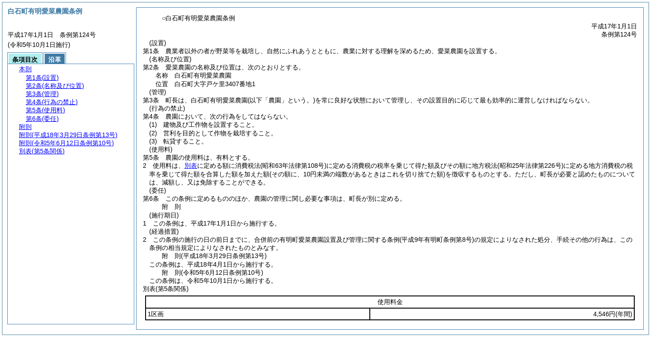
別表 (190, 165)
